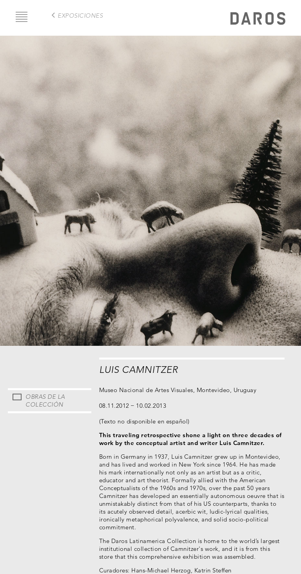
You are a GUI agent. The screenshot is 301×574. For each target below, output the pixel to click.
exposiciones (80, 15)
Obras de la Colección (45, 400)
